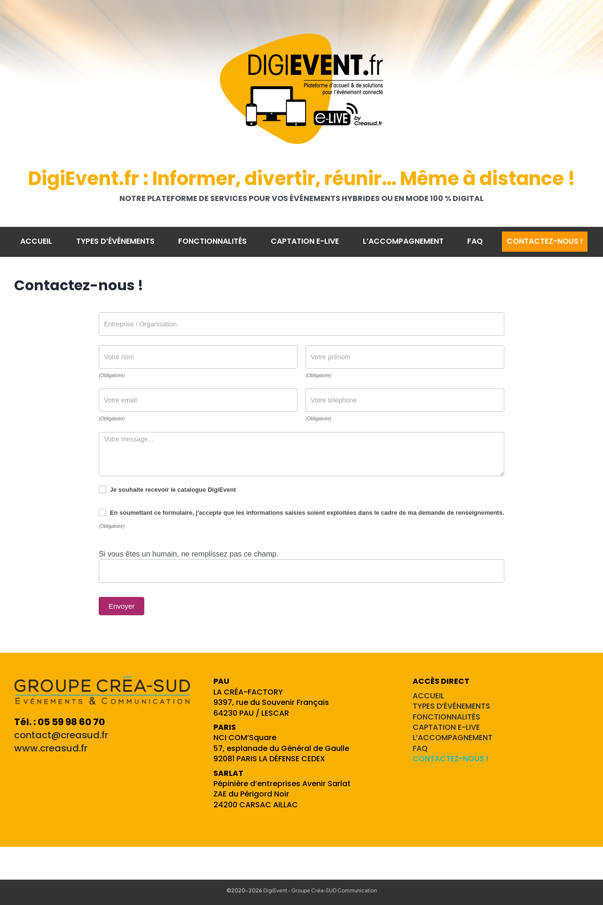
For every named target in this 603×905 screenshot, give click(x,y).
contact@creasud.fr (61, 735)
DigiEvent (275, 890)
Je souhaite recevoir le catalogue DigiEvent (167, 489)
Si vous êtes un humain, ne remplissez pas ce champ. (188, 554)
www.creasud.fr (50, 748)
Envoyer (121, 606)
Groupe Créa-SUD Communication (334, 890)
